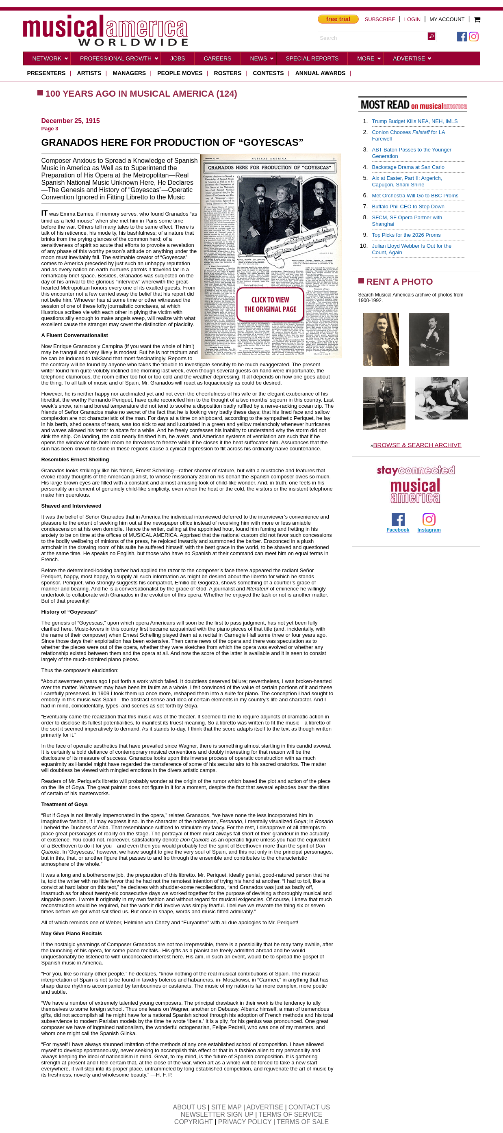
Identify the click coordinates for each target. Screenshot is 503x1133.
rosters (228, 73)
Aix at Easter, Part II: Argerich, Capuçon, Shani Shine (407, 181)
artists (89, 73)
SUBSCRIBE (380, 19)
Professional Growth (119, 60)
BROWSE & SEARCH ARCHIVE (417, 444)
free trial (338, 18)
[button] (431, 36)
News (262, 60)
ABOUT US (189, 1107)
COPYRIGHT (193, 1121)
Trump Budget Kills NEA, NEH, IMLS (415, 121)
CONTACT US (309, 1107)
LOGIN (412, 19)
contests (268, 73)
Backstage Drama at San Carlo (408, 167)
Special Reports (312, 58)
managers (129, 73)
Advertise (412, 60)
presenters (46, 73)
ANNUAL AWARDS (320, 73)
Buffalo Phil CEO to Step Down (408, 206)
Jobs (177, 58)
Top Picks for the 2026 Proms (406, 235)
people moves (179, 73)
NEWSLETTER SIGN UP (216, 1114)
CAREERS (218, 58)
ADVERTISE (265, 1107)
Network (51, 60)
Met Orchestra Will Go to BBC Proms (415, 195)
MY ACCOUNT (446, 19)
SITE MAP (226, 1107)
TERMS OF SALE (303, 1121)
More (369, 60)
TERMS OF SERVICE (291, 1114)
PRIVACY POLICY (245, 1121)
